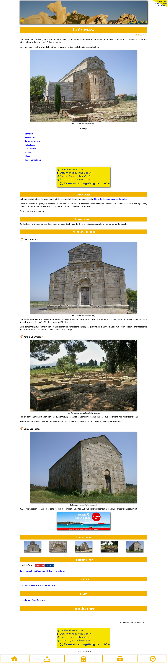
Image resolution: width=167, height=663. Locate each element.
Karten (28, 152)
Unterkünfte (30, 148)
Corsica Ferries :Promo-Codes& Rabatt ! (160, 3)
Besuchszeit (30, 137)
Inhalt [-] (83, 128)
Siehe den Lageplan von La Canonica (110, 199)
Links (27, 156)
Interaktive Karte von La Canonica (39, 585)
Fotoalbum (30, 145)
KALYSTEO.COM (137, 22)
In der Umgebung (33, 160)
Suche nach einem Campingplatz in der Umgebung (42, 571)
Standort (29, 133)
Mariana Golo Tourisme (34, 600)
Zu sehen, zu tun (32, 141)
